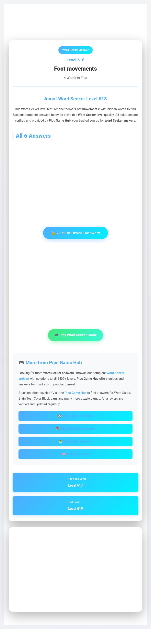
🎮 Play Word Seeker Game (75, 335)
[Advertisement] (75, 176)
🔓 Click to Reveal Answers (75, 233)
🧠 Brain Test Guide (75, 454)
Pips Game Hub (22, 18)
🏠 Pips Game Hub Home (75, 416)
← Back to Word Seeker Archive (35, 31)
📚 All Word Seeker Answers (75, 428)
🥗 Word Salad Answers (75, 441)
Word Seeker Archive (51, 18)
